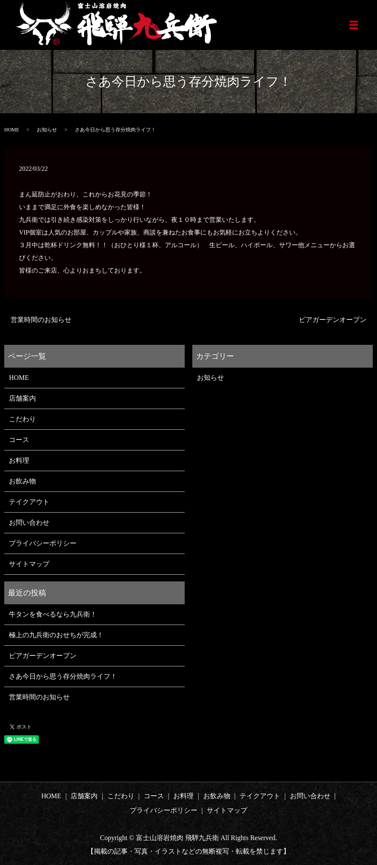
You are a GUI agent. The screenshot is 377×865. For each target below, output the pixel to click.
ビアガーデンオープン (332, 319)
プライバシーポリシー (42, 543)
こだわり (22, 419)
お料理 (19, 460)
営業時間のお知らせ (41, 319)
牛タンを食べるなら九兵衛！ (53, 614)
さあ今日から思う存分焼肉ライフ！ (63, 676)
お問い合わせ (29, 522)
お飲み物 (22, 481)
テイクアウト (29, 501)
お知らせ (47, 130)
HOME (11, 130)
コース (19, 439)
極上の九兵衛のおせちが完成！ (56, 635)
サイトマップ (29, 564)
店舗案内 (22, 398)
